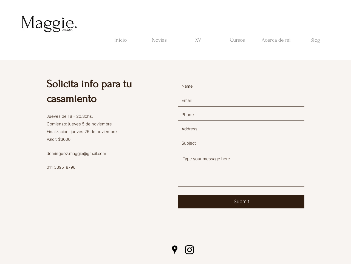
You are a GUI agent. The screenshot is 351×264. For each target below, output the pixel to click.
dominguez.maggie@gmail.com (76, 153)
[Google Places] (175, 250)
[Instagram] (189, 250)
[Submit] (241, 201)
